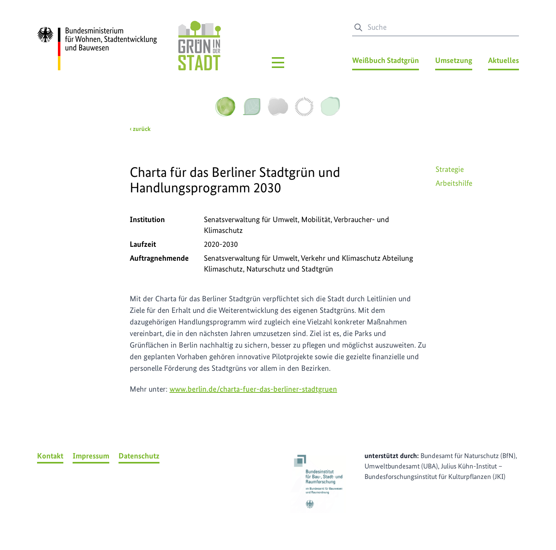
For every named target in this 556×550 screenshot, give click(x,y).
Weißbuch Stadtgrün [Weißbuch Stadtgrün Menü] (385, 60)
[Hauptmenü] (278, 62)
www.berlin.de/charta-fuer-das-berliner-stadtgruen (253, 389)
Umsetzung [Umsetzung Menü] (453, 60)
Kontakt (50, 455)
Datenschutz (139, 455)
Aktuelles (503, 60)
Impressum (91, 455)
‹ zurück (140, 128)
